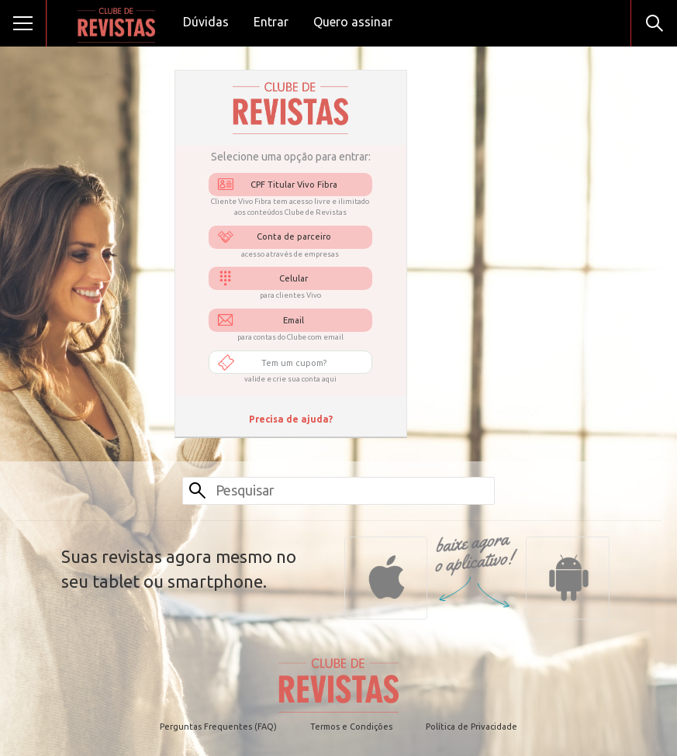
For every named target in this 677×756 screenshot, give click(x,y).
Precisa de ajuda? (291, 419)
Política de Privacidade (471, 726)
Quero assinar (352, 22)
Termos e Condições (351, 726)
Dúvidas (206, 22)
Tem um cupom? (293, 363)
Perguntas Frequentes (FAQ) (218, 726)
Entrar (271, 22)
